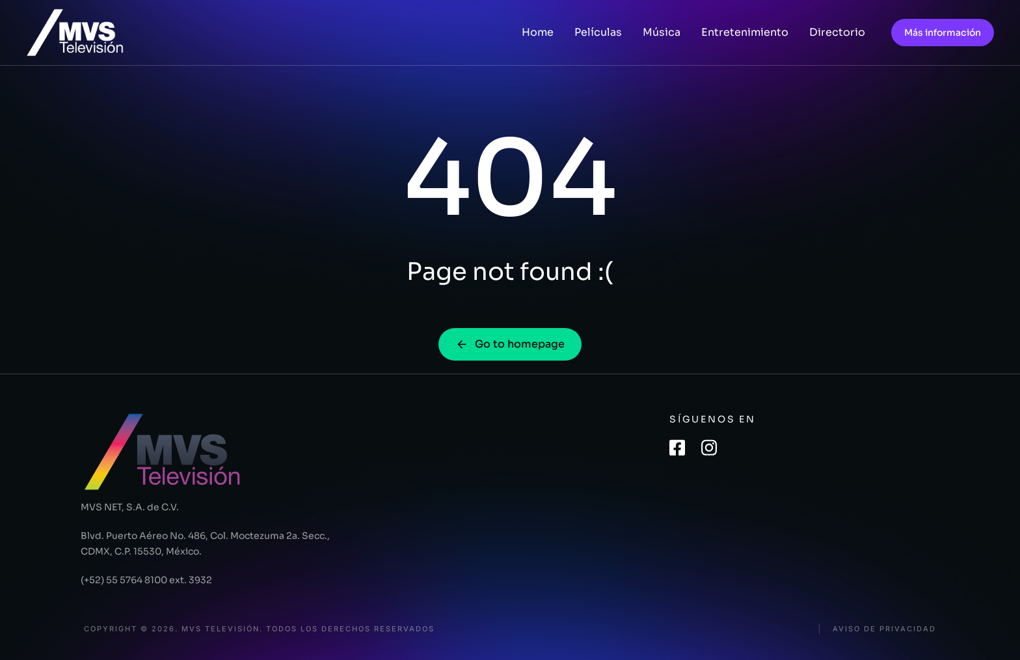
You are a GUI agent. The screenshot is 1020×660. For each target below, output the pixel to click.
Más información (942, 32)
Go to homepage (510, 344)
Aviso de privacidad (884, 629)
